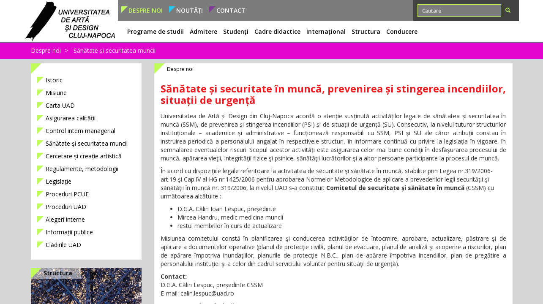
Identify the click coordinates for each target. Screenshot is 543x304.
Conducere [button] (401, 31)
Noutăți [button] (189, 10)
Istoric (54, 80)
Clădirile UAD (63, 245)
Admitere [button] (203, 31)
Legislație (58, 181)
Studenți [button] (235, 31)
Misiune (56, 93)
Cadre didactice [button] (277, 31)
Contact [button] (231, 10)
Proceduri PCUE (67, 194)
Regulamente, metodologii (82, 169)
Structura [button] (366, 31)
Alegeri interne (65, 219)
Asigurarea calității (71, 118)
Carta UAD (60, 105)
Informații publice (69, 232)
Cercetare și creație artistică (84, 156)
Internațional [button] (326, 31)
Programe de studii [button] (155, 31)
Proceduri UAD (66, 207)
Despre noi (46, 50)
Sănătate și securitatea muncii (115, 50)
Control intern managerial (80, 131)
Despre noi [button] (145, 10)
